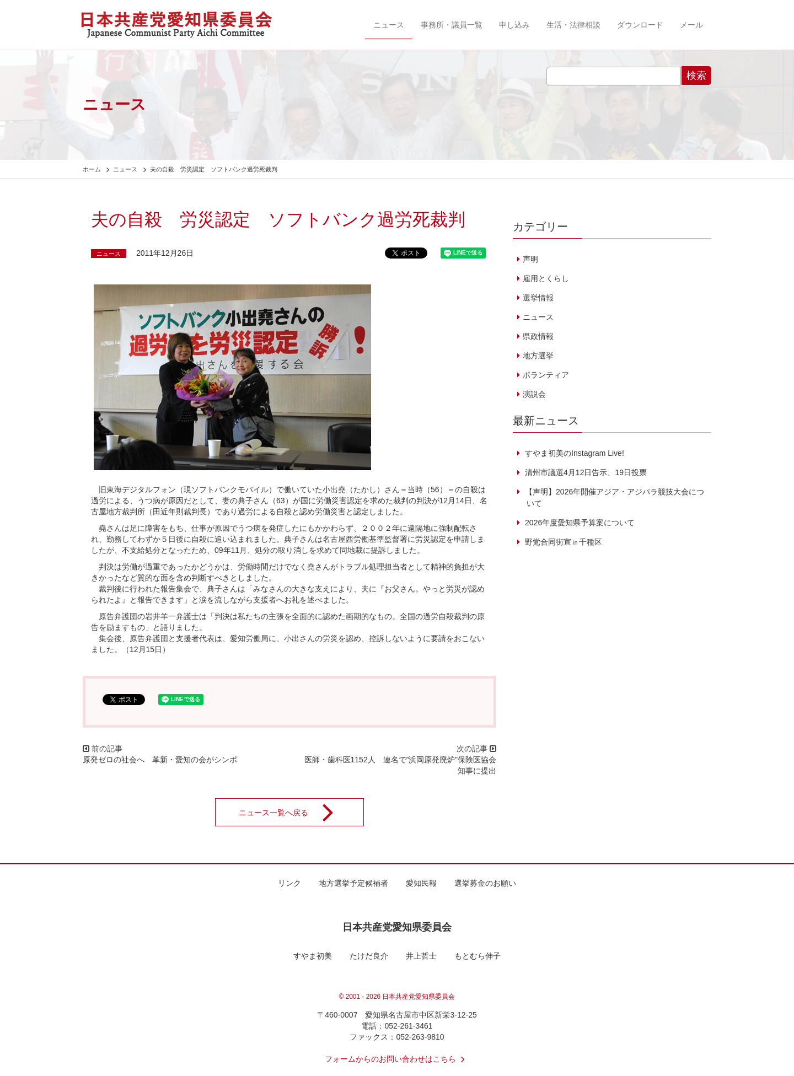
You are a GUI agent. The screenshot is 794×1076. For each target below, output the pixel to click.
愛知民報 (421, 883)
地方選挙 (538, 355)
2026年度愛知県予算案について (579, 522)
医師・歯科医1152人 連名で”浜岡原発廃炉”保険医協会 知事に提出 (404, 765)
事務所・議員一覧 (451, 24)
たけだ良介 (369, 955)
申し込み (514, 24)
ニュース (388, 24)
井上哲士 (421, 955)
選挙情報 (538, 297)
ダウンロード (640, 24)
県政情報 (538, 336)
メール (691, 24)
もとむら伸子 (477, 955)
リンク (289, 883)
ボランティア (546, 374)
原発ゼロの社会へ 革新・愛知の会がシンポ (160, 759)
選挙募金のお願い (485, 883)
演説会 (534, 394)
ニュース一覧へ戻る (293, 812)
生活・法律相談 (573, 24)
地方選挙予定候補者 (353, 883)
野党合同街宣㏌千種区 (562, 541)
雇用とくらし (546, 278)
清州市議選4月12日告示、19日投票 (585, 472)
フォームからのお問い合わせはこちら (397, 1059)
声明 (530, 259)
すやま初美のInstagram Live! (573, 453)
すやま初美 (312, 955)
